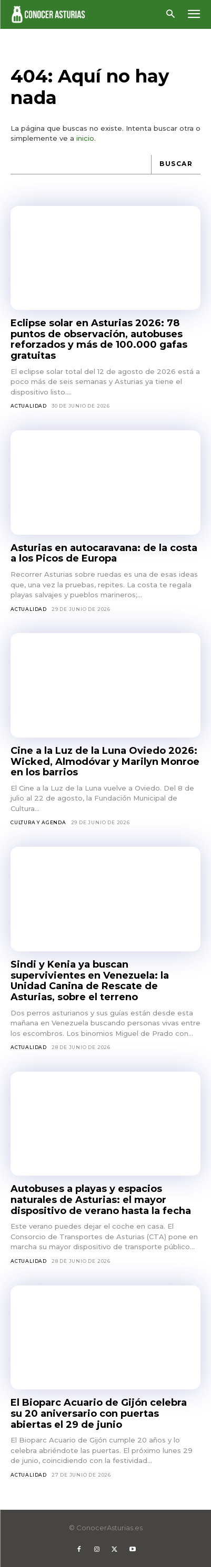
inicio (85, 138)
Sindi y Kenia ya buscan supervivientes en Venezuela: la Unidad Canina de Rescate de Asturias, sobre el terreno (90, 981)
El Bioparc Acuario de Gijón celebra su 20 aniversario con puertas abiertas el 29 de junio (99, 1413)
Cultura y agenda (38, 822)
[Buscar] (175, 164)
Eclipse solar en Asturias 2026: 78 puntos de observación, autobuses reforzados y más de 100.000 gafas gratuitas (99, 339)
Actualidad (29, 406)
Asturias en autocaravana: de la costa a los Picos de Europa (104, 553)
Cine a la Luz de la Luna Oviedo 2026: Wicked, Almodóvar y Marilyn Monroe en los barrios (105, 761)
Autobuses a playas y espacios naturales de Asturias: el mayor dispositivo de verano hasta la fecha (101, 1199)
